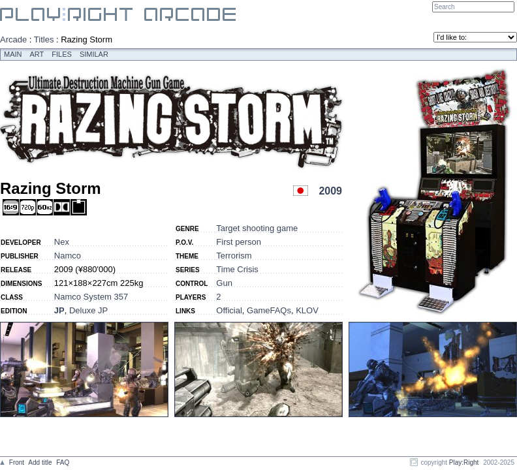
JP (59, 310)
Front (16, 462)
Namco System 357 (91, 297)
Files (62, 54)
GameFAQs (269, 310)
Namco (67, 255)
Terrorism (233, 255)
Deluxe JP (88, 310)
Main (13, 54)
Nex (61, 242)
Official (229, 310)
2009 (330, 190)
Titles (44, 39)
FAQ (62, 462)
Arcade (13, 39)
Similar (94, 54)
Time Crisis (237, 269)
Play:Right (464, 462)
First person (238, 242)
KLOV (307, 310)
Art (37, 54)
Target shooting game (257, 228)
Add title (40, 462)
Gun (224, 283)
